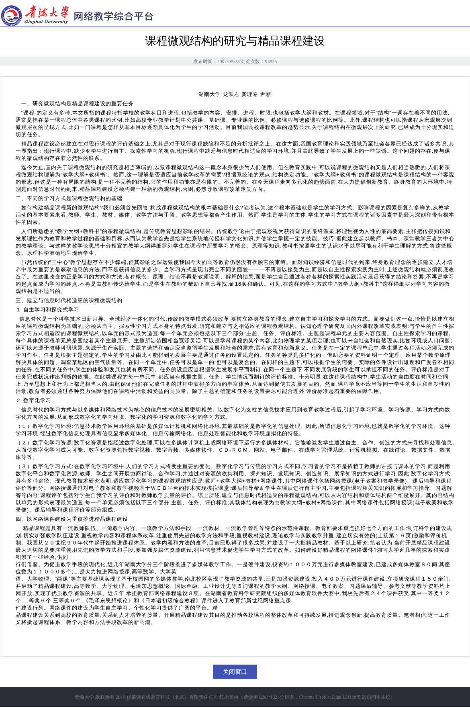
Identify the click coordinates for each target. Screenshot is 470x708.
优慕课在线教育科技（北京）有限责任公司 (172, 697)
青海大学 (84, 697)
